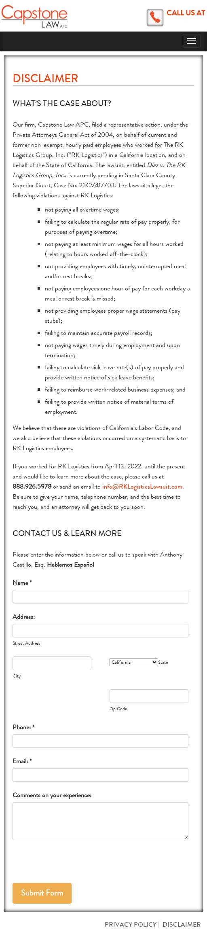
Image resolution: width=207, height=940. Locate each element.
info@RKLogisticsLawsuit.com (142, 486)
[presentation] (74, 864)
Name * (22, 582)
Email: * (22, 761)
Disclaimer (182, 924)
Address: (24, 616)
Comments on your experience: (52, 795)
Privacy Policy (130, 924)
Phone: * (23, 727)
